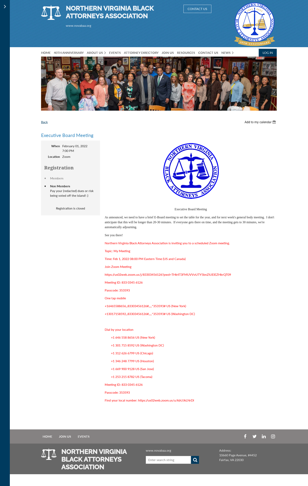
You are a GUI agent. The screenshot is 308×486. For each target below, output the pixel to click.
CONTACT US (197, 9)
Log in (268, 52)
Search (195, 460)
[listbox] (261, 122)
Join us (65, 436)
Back (44, 122)
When (55, 146)
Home (47, 436)
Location (54, 156)
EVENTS (84, 436)
